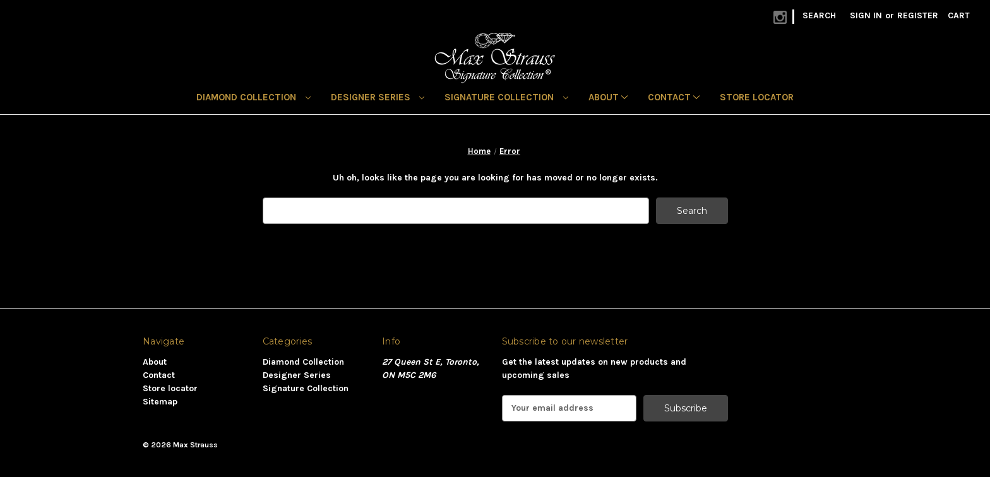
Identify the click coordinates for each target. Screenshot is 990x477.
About (608, 97)
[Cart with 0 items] (959, 15)
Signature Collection (506, 97)
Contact (674, 97)
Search (819, 15)
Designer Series (378, 97)
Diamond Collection (253, 97)
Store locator (757, 97)
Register (917, 15)
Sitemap (160, 401)
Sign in (866, 15)
